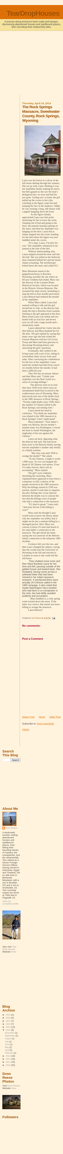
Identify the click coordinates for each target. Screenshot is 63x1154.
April (7, 1050)
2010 (8, 1065)
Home (42, 717)
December (10, 1033)
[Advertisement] (31, 63)
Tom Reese (11, 828)
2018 (8, 1018)
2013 (8, 1056)
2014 (8, 1030)
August (8, 1038)
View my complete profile (10, 902)
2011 (8, 1062)
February (9, 1053)
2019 (8, 1015)
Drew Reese (13, 1085)
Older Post (55, 717)
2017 (8, 1021)
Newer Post (28, 717)
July (7, 1041)
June (7, 1044)
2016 (8, 1024)
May (7, 1047)
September (10, 1036)
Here (13, 951)
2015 (8, 1027)
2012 (8, 1059)
